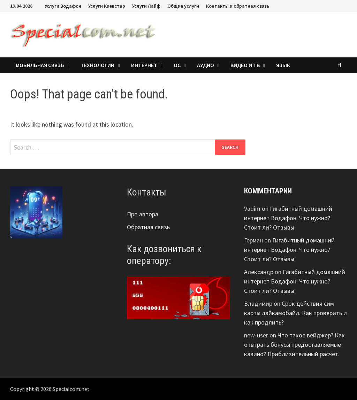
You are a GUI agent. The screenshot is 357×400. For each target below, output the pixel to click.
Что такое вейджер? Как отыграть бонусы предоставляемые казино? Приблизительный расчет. (294, 344)
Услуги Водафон (63, 6)
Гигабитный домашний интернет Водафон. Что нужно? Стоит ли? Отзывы (288, 218)
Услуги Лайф (146, 6)
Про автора (142, 214)
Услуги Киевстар (106, 6)
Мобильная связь (40, 65)
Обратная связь (148, 227)
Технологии (97, 65)
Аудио (205, 65)
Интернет (144, 65)
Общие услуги (183, 6)
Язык (283, 65)
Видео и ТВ (245, 65)
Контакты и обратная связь (237, 6)
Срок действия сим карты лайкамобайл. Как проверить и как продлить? (295, 312)
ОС (177, 65)
